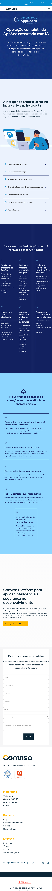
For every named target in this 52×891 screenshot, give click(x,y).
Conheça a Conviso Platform (15, 624)
